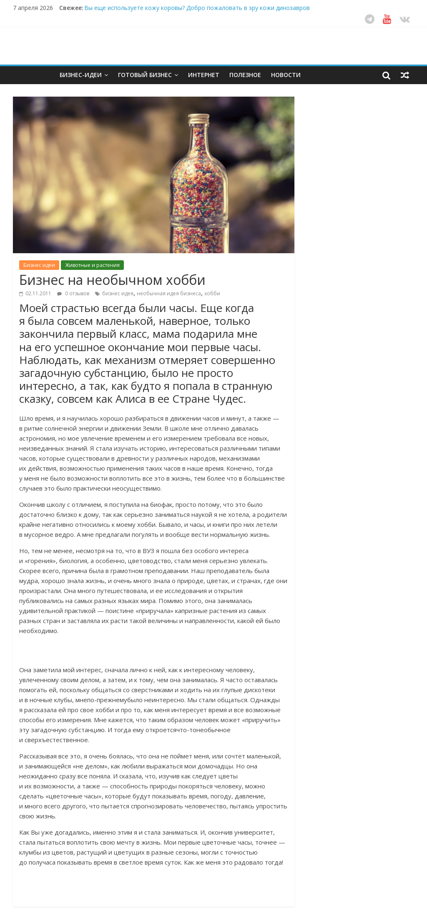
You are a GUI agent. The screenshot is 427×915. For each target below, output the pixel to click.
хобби (212, 293)
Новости (286, 75)
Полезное (245, 75)
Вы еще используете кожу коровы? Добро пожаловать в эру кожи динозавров (197, 8)
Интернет (203, 75)
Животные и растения (92, 265)
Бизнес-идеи (81, 75)
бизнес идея (117, 293)
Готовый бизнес (145, 75)
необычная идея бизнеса (169, 293)
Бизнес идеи (39, 265)
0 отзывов (73, 293)
